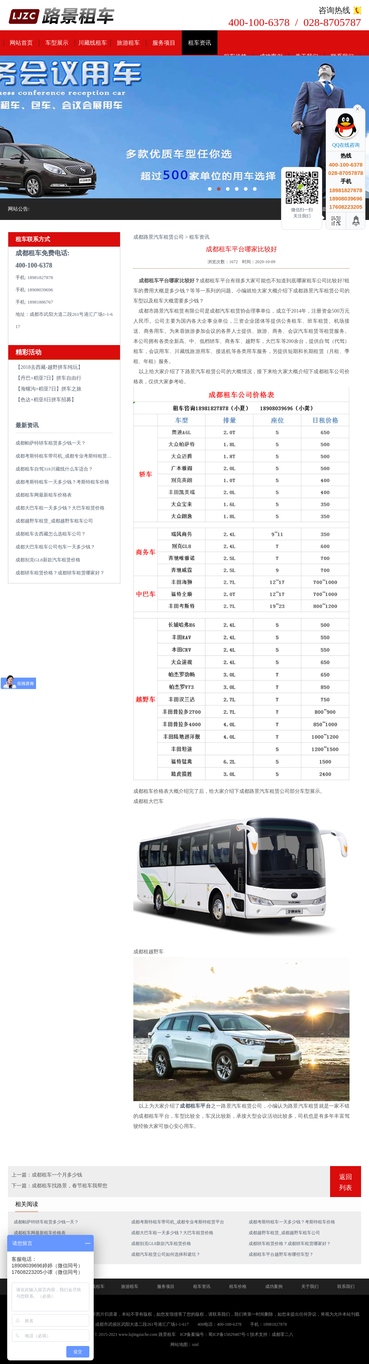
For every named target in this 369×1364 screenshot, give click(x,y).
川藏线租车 (92, 43)
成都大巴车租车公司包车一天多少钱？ (55, 546)
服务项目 (163, 43)
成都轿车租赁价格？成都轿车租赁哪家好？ (60, 572)
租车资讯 (199, 43)
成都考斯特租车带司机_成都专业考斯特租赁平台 (65, 456)
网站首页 (21, 43)
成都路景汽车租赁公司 (158, 237)
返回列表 (345, 1182)
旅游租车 (128, 43)
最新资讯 (27, 425)
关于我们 (310, 1286)
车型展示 (56, 43)
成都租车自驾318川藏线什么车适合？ (54, 469)
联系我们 (346, 1286)
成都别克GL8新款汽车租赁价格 (47, 559)
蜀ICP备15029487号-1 (228, 1334)
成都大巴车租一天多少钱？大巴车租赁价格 (60, 508)
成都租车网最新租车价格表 (43, 495)
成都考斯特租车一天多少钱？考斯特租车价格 (62, 482)
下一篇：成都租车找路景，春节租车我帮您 (59, 1185)
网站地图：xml (184, 1344)
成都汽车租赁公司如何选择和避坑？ (165, 1254)
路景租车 (167, 1334)
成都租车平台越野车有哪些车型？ (281, 1254)
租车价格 (237, 1286)
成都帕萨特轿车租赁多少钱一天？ (50, 443)
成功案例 (274, 1286)
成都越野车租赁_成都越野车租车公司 (54, 521)
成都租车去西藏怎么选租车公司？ (50, 534)
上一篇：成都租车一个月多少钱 (47, 1175)
